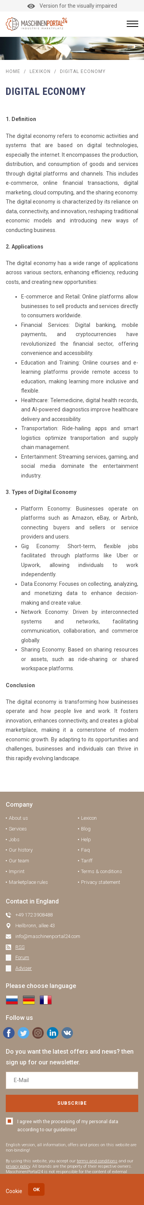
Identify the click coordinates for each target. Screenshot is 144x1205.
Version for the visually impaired (72, 6)
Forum (22, 957)
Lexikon (40, 71)
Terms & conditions (101, 871)
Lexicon (89, 818)
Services (18, 829)
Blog (86, 829)
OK (36, 1189)
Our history (21, 850)
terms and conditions (97, 1161)
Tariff (87, 861)
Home (13, 71)
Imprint (17, 871)
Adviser (23, 968)
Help (86, 839)
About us (18, 818)
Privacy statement (100, 882)
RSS (20, 947)
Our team (19, 861)
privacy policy (18, 1166)
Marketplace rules (28, 882)
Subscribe (72, 1103)
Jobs (14, 839)
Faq (85, 850)
